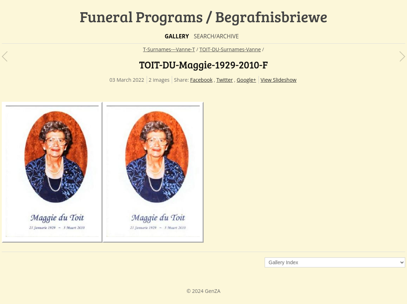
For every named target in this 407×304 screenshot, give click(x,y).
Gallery (177, 36)
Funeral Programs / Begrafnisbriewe (203, 16)
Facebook (201, 79)
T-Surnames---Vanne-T (169, 49)
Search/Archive (216, 36)
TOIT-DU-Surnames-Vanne (230, 49)
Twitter (225, 79)
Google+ (246, 79)
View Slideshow (279, 79)
